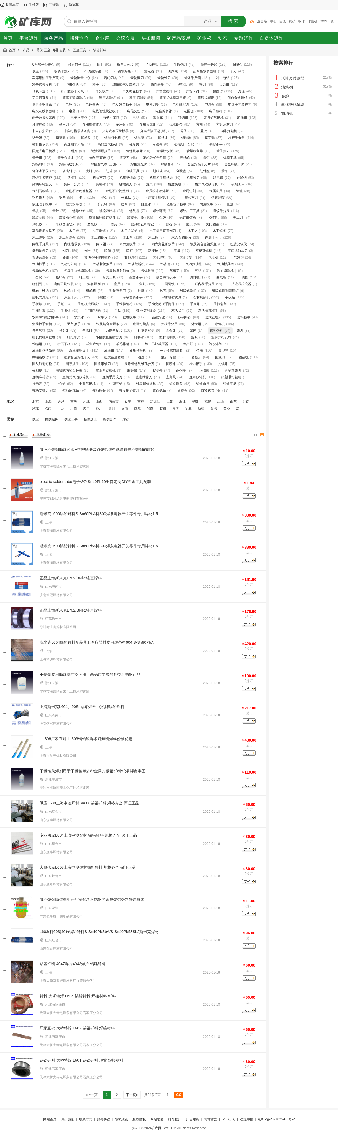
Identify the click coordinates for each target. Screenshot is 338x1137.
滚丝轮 (185, 158)
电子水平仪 (79, 118)
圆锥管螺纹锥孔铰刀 (139, 364)
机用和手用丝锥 (161, 178)
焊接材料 (38, 164)
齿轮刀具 (110, 78)
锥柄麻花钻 (70, 390)
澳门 (239, 408)
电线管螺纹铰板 (104, 111)
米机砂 (37, 224)
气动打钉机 (69, 264)
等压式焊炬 (206, 98)
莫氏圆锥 (212, 224)
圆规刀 (220, 357)
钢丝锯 (139, 138)
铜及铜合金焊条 (107, 324)
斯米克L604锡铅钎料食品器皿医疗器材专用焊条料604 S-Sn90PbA (97, 642)
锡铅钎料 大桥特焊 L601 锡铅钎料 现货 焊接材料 (82, 1060)
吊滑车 (158, 118)
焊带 (206, 158)
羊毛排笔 (122, 344)
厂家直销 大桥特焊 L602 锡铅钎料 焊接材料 (77, 1028)
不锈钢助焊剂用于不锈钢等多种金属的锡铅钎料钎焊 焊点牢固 (92, 771)
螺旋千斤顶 (135, 217)
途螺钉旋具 (141, 324)
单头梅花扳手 (132, 91)
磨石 (169, 224)
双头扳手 (178, 311)
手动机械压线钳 (89, 304)
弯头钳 (64, 331)
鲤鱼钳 (146, 204)
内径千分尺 (40, 244)
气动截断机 (136, 264)
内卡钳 (101, 244)
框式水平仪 (74, 204)
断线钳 (242, 118)
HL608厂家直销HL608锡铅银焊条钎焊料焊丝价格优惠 (86, 739)
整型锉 (158, 370)
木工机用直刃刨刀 (162, 231)
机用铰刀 (193, 178)
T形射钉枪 (73, 65)
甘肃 (163, 408)
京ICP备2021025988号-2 (276, 1119)
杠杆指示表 (40, 144)
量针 (55, 211)
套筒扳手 (243, 317)
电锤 (69, 104)
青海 (175, 408)
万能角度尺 (114, 331)
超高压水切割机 (204, 71)
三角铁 (141, 284)
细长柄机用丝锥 (43, 337)
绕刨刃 (37, 284)
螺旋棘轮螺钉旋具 (102, 217)
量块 (35, 211)
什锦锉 (101, 297)
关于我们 (68, 1119)
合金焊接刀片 (234, 164)
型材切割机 (167, 337)
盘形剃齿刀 (40, 251)
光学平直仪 (97, 158)
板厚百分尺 (125, 65)
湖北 (35, 408)
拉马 (124, 204)
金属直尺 (215, 191)
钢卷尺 (86, 138)
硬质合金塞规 (114, 357)
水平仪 (102, 317)
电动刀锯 (152, 104)
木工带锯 (99, 231)
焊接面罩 (167, 164)
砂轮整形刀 (117, 291)
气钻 (198, 271)
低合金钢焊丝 (237, 98)
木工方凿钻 (129, 231)
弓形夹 (134, 144)
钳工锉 (84, 277)
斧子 (183, 131)
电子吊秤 (215, 111)
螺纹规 (134, 211)
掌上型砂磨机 (106, 370)
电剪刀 (74, 111)
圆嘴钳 (171, 364)
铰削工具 (238, 184)
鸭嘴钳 (37, 344)
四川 (99, 408)
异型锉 (223, 350)
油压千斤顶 (168, 357)
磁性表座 (157, 84)
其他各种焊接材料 (97, 257)
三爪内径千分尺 (203, 284)
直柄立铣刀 (233, 370)
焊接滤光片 (138, 164)
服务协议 (103, 1119)
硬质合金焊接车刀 (77, 357)
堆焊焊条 (38, 124)
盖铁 (203, 131)
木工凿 (128, 237)
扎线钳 (223, 364)
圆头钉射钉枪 (42, 364)
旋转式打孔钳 (221, 337)
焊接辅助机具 (69, 164)
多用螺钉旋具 (92, 124)
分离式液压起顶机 (153, 131)
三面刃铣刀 (169, 284)
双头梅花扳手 (208, 311)
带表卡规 (38, 91)
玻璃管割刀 (62, 71)
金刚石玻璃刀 (42, 191)
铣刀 (240, 331)
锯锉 (239, 191)
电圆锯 (189, 111)
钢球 (301, 21)
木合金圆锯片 (181, 237)
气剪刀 (175, 271)
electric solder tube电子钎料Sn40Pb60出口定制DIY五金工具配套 (95, 481)
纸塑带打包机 (231, 377)
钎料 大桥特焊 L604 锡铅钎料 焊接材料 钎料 (78, 996)
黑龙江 (155, 401)
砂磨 (141, 291)
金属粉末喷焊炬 (157, 191)
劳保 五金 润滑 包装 (51, 50)
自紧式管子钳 (211, 390)
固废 (282, 21)
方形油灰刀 (224, 124)
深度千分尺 (72, 297)
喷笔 (107, 251)
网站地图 (157, 1119)
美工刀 (238, 217)
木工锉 (74, 231)
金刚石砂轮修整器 (79, 191)
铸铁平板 (229, 384)
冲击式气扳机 (42, 84)
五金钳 (171, 331)
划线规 (158, 171)
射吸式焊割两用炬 (225, 291)
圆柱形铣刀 (102, 364)
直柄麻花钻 (40, 377)
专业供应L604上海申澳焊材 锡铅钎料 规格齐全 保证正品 (88, 835)
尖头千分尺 (72, 184)
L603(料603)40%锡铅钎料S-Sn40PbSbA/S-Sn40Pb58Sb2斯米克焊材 (99, 931)
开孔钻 (126, 198)
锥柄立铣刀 (40, 390)
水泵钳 (79, 317)
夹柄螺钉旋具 (42, 184)
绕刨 (245, 277)
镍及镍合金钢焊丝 (203, 244)
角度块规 (174, 184)
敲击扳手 (136, 277)
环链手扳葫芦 (42, 178)
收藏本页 (12, 5)
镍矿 (292, 21)
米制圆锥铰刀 (66, 224)
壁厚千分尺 (209, 65)
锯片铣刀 (38, 198)
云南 (124, 408)
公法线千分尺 (184, 144)
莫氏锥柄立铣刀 (43, 231)
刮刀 (74, 151)
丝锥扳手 (129, 317)
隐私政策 (121, 1119)
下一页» (132, 1095)
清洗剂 (287, 87)
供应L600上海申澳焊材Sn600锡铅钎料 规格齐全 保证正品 (89, 803)
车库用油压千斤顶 (45, 78)
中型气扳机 (87, 384)
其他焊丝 (159, 257)
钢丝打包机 (112, 138)
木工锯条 (219, 231)
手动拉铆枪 (124, 304)
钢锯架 (61, 138)
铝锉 (162, 217)
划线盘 (181, 171)
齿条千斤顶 (192, 78)
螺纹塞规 (38, 217)
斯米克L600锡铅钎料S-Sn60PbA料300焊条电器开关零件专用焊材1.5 (99, 514)
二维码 (54, 5)
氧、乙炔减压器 (156, 344)
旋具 (194, 337)
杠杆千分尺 (236, 138)
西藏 (137, 408)
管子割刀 (223, 151)
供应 (35, 419)
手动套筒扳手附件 (161, 304)
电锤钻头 (92, 104)
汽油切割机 (225, 271)
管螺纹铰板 (164, 151)
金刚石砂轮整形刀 (119, 191)
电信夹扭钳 (135, 111)
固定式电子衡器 (43, 151)
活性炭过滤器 (292, 78)
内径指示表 (72, 244)
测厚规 (173, 71)
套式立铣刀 (213, 317)
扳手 (100, 65)
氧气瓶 (188, 344)
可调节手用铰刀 (156, 198)
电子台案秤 (111, 118)
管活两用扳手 (101, 151)
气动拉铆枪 (193, 264)
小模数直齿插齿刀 (109, 337)
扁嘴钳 (238, 65)
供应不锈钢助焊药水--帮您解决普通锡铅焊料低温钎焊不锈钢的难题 (97, 449)
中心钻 (61, 384)
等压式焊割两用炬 (172, 98)
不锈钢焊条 (122, 71)
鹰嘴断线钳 (40, 357)
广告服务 (192, 1119)
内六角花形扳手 (163, 244)
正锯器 (181, 370)
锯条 (62, 198)
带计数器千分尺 (72, 91)
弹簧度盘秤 (164, 91)
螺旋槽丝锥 (67, 217)
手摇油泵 (38, 311)
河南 (246, 401)
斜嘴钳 (139, 337)
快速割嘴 (218, 198)
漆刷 (65, 257)
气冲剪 (239, 257)
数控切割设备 (146, 311)
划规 (109, 171)
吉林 (140, 401)
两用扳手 (206, 204)
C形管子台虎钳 (43, 65)
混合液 (262, 21)
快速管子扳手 (42, 204)
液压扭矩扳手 (79, 350)
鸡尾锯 (218, 178)
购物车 (74, 5)
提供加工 (90, 419)
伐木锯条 (176, 124)
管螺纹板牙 (134, 151)
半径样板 (151, 65)
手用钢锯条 (92, 311)
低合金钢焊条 (42, 104)
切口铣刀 (196, 277)
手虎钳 (195, 304)
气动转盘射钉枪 (117, 271)
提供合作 (109, 419)
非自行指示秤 (42, 131)
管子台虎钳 (65, 158)
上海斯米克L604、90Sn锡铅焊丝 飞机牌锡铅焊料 (82, 706)
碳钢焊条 (184, 317)
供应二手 (71, 419)
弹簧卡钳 (192, 91)
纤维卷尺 (73, 337)
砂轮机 (91, 291)
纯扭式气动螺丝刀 (125, 84)
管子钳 (37, 158)
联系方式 (85, 1119)
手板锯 (37, 304)
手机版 (34, 5)
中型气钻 (115, 384)
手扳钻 (230, 297)
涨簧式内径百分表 (69, 370)
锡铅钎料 (99, 50)
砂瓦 (163, 291)
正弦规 (204, 370)
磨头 (189, 224)
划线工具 (132, 171)
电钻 (136, 118)
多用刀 (64, 124)
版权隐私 (139, 1119)
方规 (199, 124)
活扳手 (72, 178)
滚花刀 (124, 158)
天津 (61, 401)
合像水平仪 (40, 171)
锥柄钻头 (99, 390)
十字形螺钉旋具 (169, 297)
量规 (230, 204)
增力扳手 (196, 364)
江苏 (169, 401)
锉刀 (202, 84)
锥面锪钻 (159, 390)
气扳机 (213, 257)
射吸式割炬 (188, 291)
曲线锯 (221, 277)
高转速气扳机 (107, 144)
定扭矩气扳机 (214, 118)
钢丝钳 (163, 138)
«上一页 (91, 1095)
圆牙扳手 (72, 364)
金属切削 (189, 191)
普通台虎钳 (40, 257)
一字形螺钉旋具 (171, 350)
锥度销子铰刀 (129, 390)
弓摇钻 (158, 144)
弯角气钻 (38, 331)
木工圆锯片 (99, 237)
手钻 (117, 311)
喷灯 (129, 251)
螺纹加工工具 (189, 211)
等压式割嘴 (137, 98)
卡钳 (104, 198)
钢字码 (210, 138)
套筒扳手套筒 (42, 324)
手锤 (60, 304)
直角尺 (171, 377)
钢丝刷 (186, 138)
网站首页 (50, 1119)
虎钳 (89, 171)
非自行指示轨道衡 (77, 131)
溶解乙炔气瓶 (64, 284)
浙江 (182, 401)
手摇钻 (66, 311)
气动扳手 (38, 264)
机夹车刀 (99, 178)
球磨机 (312, 21)
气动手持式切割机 (77, 271)
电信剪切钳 (163, 111)
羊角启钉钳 (94, 344)
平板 (177, 251)
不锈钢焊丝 (92, 71)
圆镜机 (244, 357)
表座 (35, 71)
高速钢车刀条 (74, 144)
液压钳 (109, 350)
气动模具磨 (225, 264)
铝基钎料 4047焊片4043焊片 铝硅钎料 (73, 964)
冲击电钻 (222, 78)
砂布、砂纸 (40, 291)
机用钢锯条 (127, 178)
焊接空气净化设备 (104, 164)
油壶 (141, 357)
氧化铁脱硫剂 (292, 104)
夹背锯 (242, 178)
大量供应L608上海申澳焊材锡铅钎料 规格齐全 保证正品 (88, 867)
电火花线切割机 (43, 111)
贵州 (112, 408)
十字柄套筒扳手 (131, 297)
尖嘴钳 (101, 184)
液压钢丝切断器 (43, 350)
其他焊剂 (131, 257)
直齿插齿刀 (144, 377)
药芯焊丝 (215, 344)
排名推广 (174, 1119)
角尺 (149, 184)
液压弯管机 (137, 350)
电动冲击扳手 (122, 104)
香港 (226, 408)
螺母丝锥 (79, 211)
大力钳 (224, 84)
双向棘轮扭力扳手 (45, 317)
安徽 (195, 401)
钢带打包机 (229, 131)
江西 (220, 401)
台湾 (214, 408)
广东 (61, 408)
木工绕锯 (38, 237)
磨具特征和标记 (142, 224)
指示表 (37, 384)
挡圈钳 (218, 91)
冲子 (95, 84)
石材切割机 (201, 297)
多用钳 (121, 124)
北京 (35, 401)
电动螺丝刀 (181, 104)
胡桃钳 (67, 171)
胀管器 (132, 370)
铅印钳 (61, 277)
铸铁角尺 (202, 384)
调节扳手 (74, 324)
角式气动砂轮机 (206, 184)
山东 (233, 401)
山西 (99, 401)
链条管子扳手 (176, 204)
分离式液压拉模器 (115, 131)
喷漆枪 (153, 251)
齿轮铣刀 (164, 78)
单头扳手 (102, 91)
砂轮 (67, 291)
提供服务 (51, 419)
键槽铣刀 (125, 184)
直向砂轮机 (197, 377)
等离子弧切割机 (74, 98)
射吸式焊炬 (40, 297)
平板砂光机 (204, 251)
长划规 (37, 370)
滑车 (224, 171)
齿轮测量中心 (80, 78)
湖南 (48, 408)
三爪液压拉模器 (239, 284)
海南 (86, 408)
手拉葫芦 (220, 304)
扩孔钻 (102, 204)
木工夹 (193, 231)
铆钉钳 (214, 217)
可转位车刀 (189, 198)
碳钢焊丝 (158, 317)
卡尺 (82, 198)
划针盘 (205, 171)
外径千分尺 (169, 324)
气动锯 (165, 264)
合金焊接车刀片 (199, 164)
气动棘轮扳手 (103, 264)
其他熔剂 (186, 257)
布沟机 (287, 113)
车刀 (233, 71)
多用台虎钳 (147, 124)
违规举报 (246, 1119)
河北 (86, 401)
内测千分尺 (213, 237)
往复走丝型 (146, 331)
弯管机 (220, 324)
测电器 (149, 71)
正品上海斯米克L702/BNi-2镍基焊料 (71, 578)
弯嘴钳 (87, 331)
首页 (12, 50)
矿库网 (157, 1128)
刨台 (87, 251)
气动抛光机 (40, 271)
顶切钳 (183, 118)
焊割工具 (230, 158)
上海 (48, 401)
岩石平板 (64, 344)
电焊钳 (210, 104)
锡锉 (193, 331)
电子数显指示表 (43, 118)
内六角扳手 (127, 244)
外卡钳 (196, 324)
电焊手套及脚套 (239, 104)
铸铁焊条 (176, 384)
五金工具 (79, 50)
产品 (26, 50)
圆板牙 (196, 357)
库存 (125, 419)
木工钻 (153, 237)
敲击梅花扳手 (166, 277)
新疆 (201, 408)
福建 (207, 401)
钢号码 (37, 138)
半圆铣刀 (180, 65)
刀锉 (241, 91)
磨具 (114, 224)
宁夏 (188, 408)
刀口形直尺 (40, 98)
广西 (73, 408)
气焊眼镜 (147, 271)
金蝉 (285, 96)
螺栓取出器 (107, 211)
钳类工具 (109, 277)
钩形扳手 (216, 144)
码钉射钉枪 (187, 217)
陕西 (150, 408)
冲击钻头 (72, 84)
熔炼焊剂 (94, 284)
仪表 (199, 350)
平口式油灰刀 (238, 251)
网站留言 (210, 1119)
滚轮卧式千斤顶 (154, 158)
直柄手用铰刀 (112, 377)
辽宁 (128, 401)
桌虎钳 (183, 390)
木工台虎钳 (67, 237)
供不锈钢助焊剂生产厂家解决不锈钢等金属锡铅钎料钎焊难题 (92, 899)
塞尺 (117, 284)
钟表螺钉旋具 (146, 384)
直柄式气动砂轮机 (75, 377)
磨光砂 (92, 224)
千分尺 (37, 277)
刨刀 (65, 251)
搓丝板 (183, 84)
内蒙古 (114, 401)
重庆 (73, 401)
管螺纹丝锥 (194, 151)
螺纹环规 (159, 211)
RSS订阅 (228, 1119)
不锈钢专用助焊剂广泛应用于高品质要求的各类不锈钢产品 (90, 674)
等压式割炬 (107, 98)
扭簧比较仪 (238, 244)
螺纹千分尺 (221, 211)
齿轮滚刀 (137, 78)
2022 (324, 21)
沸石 (273, 21)
